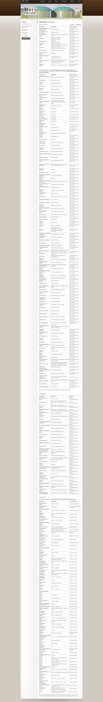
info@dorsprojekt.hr (25, 35)
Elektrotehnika (78, 24)
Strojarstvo (72, 24)
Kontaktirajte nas (26, 38)
